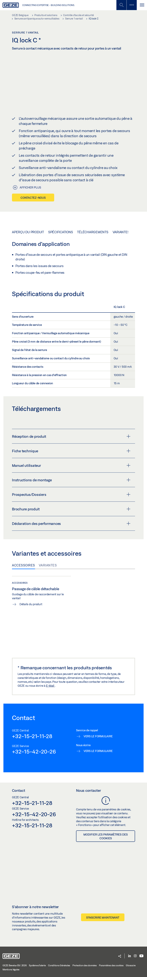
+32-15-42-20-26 (34, 751)
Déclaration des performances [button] (71, 523)
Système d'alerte (37, 965)
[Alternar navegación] (142, 5)
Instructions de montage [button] (71, 480)
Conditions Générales (59, 965)
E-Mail (50, 685)
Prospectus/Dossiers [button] (71, 494)
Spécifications (60, 232)
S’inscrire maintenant (102, 917)
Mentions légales (11, 969)
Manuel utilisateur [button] (71, 465)
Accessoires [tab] (23, 565)
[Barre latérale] (131, 5)
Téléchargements (92, 232)
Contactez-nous (33, 197)
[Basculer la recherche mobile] (121, 5)
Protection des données (84, 965)
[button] (119, 956)
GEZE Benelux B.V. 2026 (15, 965)
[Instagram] (135, 956)
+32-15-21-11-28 (32, 736)
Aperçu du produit (28, 232)
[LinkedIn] (129, 956)
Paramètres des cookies (111, 965)
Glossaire (131, 965)
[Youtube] (141, 956)
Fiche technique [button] (71, 451)
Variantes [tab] (48, 565)
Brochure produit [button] (71, 509)
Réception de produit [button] (71, 436)
